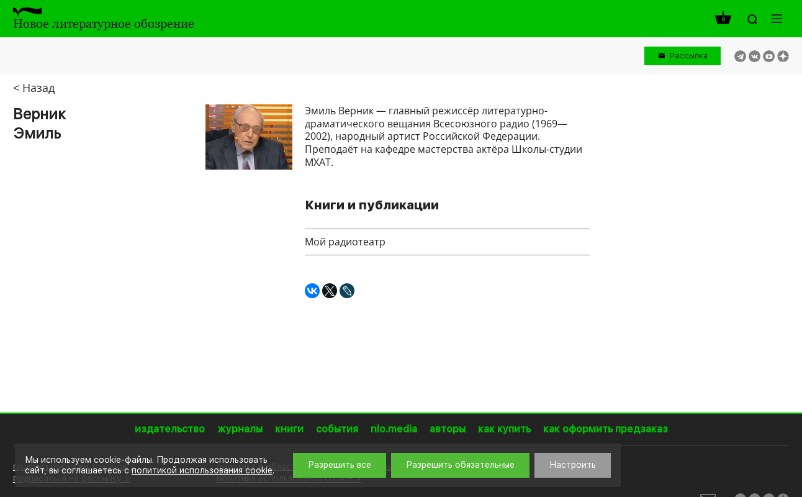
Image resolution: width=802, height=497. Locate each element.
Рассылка (689, 55)
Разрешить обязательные (460, 465)
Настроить (572, 465)
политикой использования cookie (202, 470)
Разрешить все (339, 465)
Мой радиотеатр (345, 241)
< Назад (34, 87)
